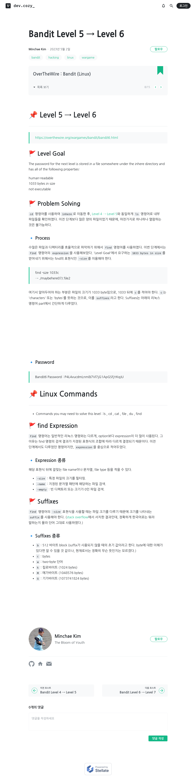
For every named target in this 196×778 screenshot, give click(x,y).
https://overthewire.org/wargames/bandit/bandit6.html (76, 137)
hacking (53, 57)
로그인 (183, 6)
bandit (36, 57)
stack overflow (77, 517)
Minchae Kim (37, 49)
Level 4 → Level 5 (104, 214)
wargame (88, 57)
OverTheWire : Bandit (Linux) (62, 74)
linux (70, 57)
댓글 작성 (158, 738)
